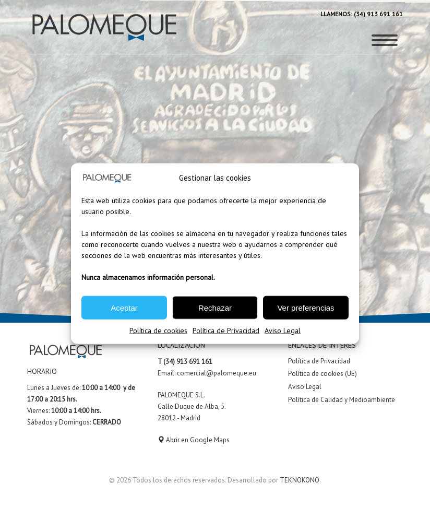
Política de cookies (158, 330)
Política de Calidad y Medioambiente (341, 399)
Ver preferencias (305, 307)
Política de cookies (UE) (322, 373)
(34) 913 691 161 (377, 14)
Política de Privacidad (226, 330)
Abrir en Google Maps (194, 439)
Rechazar (215, 307)
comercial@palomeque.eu (216, 373)
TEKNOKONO (299, 480)
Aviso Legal (283, 330)
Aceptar (124, 307)
